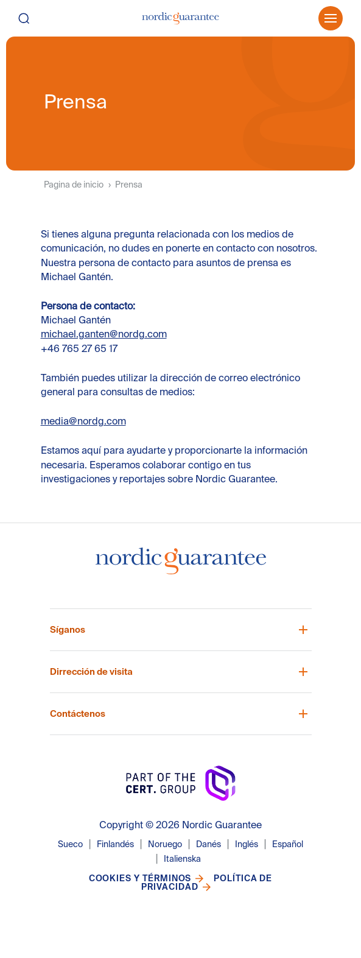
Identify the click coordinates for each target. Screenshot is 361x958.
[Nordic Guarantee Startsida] (181, 566)
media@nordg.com (83, 420)
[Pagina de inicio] (180, 18)
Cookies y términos (140, 878)
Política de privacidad (206, 882)
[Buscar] (35, 18)
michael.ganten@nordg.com (104, 333)
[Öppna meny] (330, 18)
